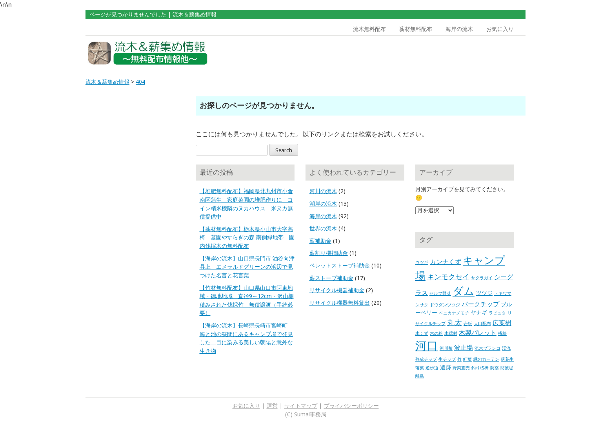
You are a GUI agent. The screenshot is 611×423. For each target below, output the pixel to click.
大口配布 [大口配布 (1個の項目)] (482, 323)
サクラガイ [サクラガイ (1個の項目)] (482, 277)
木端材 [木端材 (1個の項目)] (450, 333)
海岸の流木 (459, 29)
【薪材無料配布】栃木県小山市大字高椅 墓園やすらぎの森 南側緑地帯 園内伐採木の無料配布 (247, 237)
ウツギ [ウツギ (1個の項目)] (421, 262)
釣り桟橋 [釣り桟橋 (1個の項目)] (480, 368)
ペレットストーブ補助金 (339, 265)
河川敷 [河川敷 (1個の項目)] (446, 348)
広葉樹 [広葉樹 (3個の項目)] (502, 323)
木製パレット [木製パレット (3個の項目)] (477, 332)
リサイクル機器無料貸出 (339, 303)
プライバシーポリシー (351, 406)
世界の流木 (323, 228)
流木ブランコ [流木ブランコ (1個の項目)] (487, 348)
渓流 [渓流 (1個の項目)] (506, 348)
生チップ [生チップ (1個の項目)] (447, 359)
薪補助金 (320, 241)
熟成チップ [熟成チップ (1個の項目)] (426, 359)
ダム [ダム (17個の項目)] (464, 291)
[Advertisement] (469, 53)
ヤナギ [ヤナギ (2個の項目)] (479, 312)
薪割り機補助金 (328, 253)
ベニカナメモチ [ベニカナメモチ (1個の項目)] (454, 313)
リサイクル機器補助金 (336, 290)
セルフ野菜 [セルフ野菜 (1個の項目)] (440, 293)
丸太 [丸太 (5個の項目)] (454, 322)
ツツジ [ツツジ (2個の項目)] (484, 293)
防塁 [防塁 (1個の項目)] (494, 368)
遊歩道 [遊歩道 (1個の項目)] (432, 368)
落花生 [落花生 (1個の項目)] (507, 359)
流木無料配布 (369, 29)
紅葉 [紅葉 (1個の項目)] (467, 359)
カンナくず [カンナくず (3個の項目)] (445, 262)
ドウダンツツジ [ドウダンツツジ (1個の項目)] (445, 304)
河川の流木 (323, 191)
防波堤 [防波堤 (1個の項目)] (506, 368)
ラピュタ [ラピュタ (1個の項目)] (497, 313)
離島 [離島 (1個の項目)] (419, 376)
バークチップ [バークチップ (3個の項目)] (480, 304)
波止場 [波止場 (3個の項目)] (463, 347)
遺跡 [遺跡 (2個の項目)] (445, 367)
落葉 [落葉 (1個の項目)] (419, 368)
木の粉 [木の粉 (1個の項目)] (436, 333)
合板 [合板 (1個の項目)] (468, 323)
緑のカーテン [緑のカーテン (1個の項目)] (486, 359)
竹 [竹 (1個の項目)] (459, 359)
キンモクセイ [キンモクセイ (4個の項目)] (448, 277)
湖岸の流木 (323, 204)
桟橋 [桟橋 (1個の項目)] (502, 333)
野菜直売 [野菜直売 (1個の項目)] (461, 368)
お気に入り (500, 29)
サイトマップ (300, 406)
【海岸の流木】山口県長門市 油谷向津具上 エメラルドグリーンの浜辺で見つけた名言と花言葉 (247, 266)
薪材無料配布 (415, 29)
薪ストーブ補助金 (331, 278)
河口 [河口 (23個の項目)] (426, 345)
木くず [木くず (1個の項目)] (421, 333)
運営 (272, 406)
